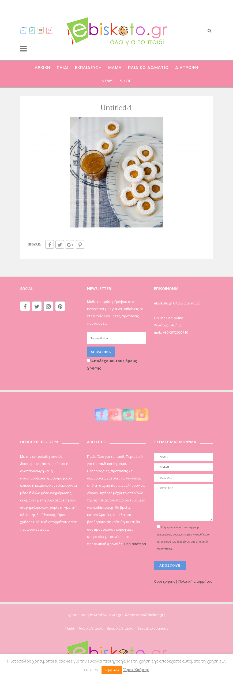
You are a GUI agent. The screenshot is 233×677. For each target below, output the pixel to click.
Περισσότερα (135, 543)
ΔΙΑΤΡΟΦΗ (186, 67)
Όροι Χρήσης (136, 669)
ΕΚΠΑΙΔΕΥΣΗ (88, 67)
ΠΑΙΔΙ (63, 67)
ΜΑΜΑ (115, 67)
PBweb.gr (114, 615)
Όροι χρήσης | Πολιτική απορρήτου (183, 581)
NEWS (108, 80)
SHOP (126, 80)
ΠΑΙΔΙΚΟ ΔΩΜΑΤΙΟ (148, 67)
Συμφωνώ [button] (112, 670)
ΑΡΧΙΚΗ (42, 67)
